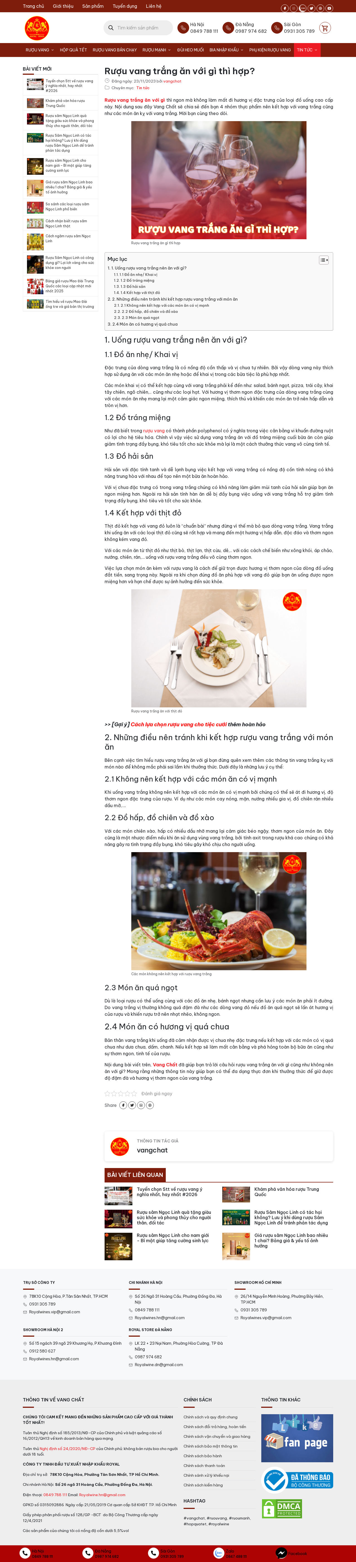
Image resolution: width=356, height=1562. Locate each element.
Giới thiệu (63, 6)
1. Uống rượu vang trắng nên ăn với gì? (149, 268)
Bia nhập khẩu (228, 50)
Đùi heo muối (190, 50)
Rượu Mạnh (158, 50)
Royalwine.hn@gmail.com (102, 1494)
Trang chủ (33, 6)
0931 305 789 (42, 1304)
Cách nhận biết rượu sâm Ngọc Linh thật (66, 223)
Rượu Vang (41, 50)
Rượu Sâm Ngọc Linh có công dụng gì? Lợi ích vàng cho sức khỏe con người (70, 263)
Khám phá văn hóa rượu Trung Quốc (65, 103)
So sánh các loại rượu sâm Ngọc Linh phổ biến (67, 206)
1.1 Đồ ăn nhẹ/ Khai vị (138, 274)
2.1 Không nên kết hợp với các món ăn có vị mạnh (165, 305)
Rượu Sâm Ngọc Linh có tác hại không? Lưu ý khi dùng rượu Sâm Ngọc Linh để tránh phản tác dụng (70, 143)
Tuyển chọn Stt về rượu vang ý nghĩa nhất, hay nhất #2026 (69, 86)
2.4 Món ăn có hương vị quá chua (145, 324)
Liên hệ (154, 6)
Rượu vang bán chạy (115, 50)
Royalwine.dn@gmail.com (159, 1364)
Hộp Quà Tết (73, 50)
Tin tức (309, 50)
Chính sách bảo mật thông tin (211, 1446)
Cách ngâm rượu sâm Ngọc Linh (68, 238)
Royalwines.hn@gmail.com (160, 1317)
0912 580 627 (42, 1351)
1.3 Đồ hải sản (133, 286)
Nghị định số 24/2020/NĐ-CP (67, 1448)
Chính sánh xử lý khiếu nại (206, 1475)
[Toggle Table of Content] (321, 260)
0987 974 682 (148, 1356)
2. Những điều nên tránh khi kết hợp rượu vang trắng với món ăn (175, 299)
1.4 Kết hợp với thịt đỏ (140, 292)
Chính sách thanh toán (204, 1465)
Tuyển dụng (125, 6)
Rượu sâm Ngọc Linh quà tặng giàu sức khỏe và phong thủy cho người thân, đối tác (70, 121)
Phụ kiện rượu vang (270, 50)
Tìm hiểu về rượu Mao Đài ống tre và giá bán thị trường (70, 304)
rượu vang (153, 430)
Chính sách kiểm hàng (203, 1485)
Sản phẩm (93, 6)
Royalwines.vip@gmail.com (54, 1311)
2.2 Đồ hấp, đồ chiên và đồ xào (150, 311)
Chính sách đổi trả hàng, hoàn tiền (215, 1426)
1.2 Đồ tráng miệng (137, 280)
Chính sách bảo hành (203, 1455)
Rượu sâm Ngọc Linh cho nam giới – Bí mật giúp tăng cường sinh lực (68, 165)
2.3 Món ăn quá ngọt (140, 317)
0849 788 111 (147, 1310)
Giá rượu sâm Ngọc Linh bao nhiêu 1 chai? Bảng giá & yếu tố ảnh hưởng (69, 187)
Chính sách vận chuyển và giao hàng (217, 1436)
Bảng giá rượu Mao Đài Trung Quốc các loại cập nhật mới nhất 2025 (70, 286)
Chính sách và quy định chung (211, 1416)
